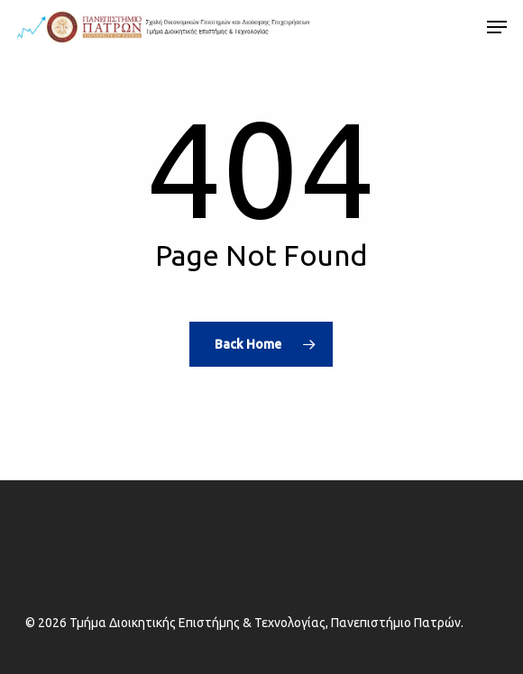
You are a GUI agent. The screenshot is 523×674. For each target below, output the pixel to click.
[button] (497, 27)
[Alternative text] (163, 27)
